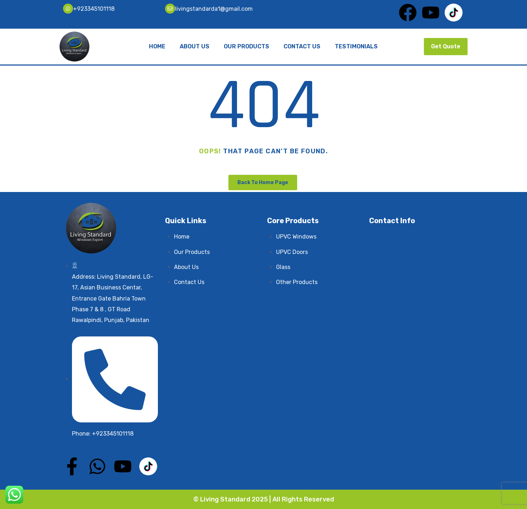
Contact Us (302, 46)
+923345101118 (94, 8)
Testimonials (356, 46)
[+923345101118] (68, 9)
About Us (194, 46)
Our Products (246, 46)
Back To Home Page (262, 182)
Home (157, 46)
